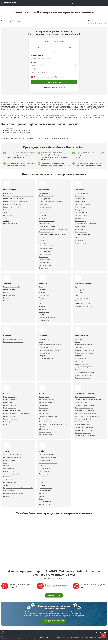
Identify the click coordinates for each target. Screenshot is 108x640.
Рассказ (41, 298)
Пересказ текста (44, 460)
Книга (41, 303)
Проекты (22, 3)
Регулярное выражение (82, 303)
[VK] (96, 632)
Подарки (42, 356)
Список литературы (45, 491)
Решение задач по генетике (12, 204)
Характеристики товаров (83, 204)
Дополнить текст (44, 262)
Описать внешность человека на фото (87, 416)
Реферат (42, 482)
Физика (5, 213)
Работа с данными (45, 432)
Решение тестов (44, 504)
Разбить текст (43, 204)
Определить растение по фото (85, 397)
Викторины (42, 309)
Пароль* (34, 62)
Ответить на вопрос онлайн (12, 454)
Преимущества (80, 210)
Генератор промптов (46, 248)
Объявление (79, 229)
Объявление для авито (82, 235)
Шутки (41, 342)
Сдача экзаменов (44, 471)
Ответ (5, 463)
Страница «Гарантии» (82, 364)
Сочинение (42, 477)
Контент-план (43, 257)
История (42, 292)
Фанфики (42, 306)
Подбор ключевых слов (46, 221)
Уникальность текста (46, 265)
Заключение (43, 218)
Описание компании (81, 213)
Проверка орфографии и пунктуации (51, 201)
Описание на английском (47, 457)
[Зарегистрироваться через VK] (38, 47)
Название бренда (80, 240)
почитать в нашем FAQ (36, 21)
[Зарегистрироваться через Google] (70, 47)
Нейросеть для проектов (83, 375)
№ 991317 (65, 637)
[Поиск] (86, 3)
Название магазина (81, 243)
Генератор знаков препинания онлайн (52, 235)
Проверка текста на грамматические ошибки (54, 229)
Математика (7, 210)
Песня (41, 287)
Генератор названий (81, 193)
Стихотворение (44, 295)
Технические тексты (10, 479)
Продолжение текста (46, 246)
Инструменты (34, 3)
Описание (6, 466)
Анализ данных (44, 397)
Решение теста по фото (11, 207)
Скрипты (77, 295)
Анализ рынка (43, 405)
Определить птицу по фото (84, 427)
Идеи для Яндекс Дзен (10, 419)
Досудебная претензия (82, 378)
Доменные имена (9, 471)
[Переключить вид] (75, 65)
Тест (40, 466)
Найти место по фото (82, 422)
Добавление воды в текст (47, 226)
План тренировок (9, 295)
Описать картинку (81, 402)
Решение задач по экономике (13, 199)
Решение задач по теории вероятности (16, 201)
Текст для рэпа (44, 312)
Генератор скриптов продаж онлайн (87, 224)
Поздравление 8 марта (46, 358)
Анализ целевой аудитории (48, 416)
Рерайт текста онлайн (46, 196)
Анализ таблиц (44, 413)
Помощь (71, 3)
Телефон (34, 69)
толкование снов (44, 320)
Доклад (41, 496)
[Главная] (8, 3)
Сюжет (41, 301)
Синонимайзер (44, 193)
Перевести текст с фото (82, 424)
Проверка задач (44, 474)
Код (76, 287)
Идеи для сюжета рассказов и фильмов (16, 413)
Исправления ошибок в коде (84, 306)
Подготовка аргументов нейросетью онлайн (18, 488)
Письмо (41, 315)
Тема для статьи (44, 210)
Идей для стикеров (9, 408)
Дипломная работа (45, 488)
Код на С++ (78, 292)
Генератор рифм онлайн (47, 317)
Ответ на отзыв (80, 207)
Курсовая (42, 485)
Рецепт (5, 301)
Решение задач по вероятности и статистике (18, 196)
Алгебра (6, 221)
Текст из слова (44, 237)
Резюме (77, 342)
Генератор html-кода (82, 298)
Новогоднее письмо (45, 347)
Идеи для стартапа (9, 405)
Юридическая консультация (84, 367)
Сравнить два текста (45, 254)
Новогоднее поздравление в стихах (51, 345)
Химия (5, 218)
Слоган (77, 237)
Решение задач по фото (83, 433)
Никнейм (6, 496)
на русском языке (9, 491)
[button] (103, 635)
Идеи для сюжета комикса (11, 411)
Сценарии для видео (45, 232)
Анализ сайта (43, 408)
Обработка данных (45, 429)
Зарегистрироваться (54, 82)
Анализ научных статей (46, 400)
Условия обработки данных (31, 638)
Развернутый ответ (9, 460)
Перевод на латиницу (10, 482)
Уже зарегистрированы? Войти (54, 87)
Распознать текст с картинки (84, 411)
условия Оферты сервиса (57, 77)
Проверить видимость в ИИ (54, 621)
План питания (8, 298)
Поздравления (44, 339)
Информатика (7, 215)
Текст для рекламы (81, 232)
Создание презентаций (11, 474)
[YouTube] (105, 632)
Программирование (10, 224)
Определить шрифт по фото (84, 419)
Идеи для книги (8, 402)
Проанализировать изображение (86, 413)
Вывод (41, 499)
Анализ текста (43, 411)
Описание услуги (80, 218)
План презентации (45, 251)
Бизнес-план (79, 339)
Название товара (80, 221)
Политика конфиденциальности (85, 350)
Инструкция (79, 361)
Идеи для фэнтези (9, 416)
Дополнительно (58, 3)
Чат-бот (5, 485)
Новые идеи (7, 422)
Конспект (42, 493)
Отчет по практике (45, 468)
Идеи (5, 424)
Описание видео (8, 468)
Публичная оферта (74, 637)
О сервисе (46, 3)
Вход (47, 41)
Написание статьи (45, 224)
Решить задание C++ (81, 301)
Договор (77, 369)
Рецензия (42, 240)
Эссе (40, 479)
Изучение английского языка (13, 339)
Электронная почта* (38, 55)
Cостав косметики (9, 290)
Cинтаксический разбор (47, 454)
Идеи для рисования (10, 400)
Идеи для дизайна (9, 397)
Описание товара (80, 199)
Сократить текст (44, 268)
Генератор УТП (80, 201)
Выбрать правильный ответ (12, 457)
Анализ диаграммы (45, 435)
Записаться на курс (54, 595)
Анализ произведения (46, 402)
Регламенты (79, 347)
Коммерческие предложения (84, 372)
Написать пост (79, 196)
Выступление (7, 477)
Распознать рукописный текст (85, 405)
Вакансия (78, 356)
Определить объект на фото (84, 408)
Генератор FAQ (80, 226)
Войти (95, 3)
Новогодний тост (44, 353)
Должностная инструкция (83, 345)
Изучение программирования (13, 342)
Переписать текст (45, 260)
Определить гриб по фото (83, 430)
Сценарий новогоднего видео (49, 350)
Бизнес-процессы (80, 358)
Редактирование (44, 199)
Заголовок (42, 215)
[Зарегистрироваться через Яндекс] (54, 47)
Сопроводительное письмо (84, 353)
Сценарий (42, 290)
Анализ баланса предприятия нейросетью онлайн (53, 425)
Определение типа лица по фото (85, 436)
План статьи (43, 213)
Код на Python (79, 290)
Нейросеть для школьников (48, 463)
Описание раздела (81, 215)
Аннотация (42, 243)
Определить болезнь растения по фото (88, 400)
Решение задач (8, 193)
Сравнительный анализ (47, 419)
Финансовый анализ (45, 422)
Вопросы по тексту (45, 502)
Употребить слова (45, 207)
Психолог (6, 292)
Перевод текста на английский (13, 493)
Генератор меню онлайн (11, 287)
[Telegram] (100, 632)
